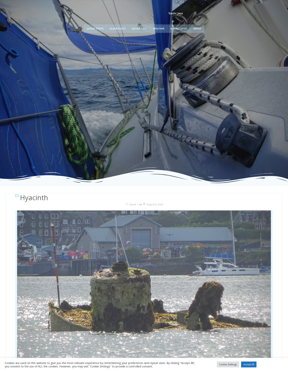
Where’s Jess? (178, 23)
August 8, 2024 (153, 204)
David (130, 204)
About (197, 23)
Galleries (139, 23)
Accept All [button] (248, 364)
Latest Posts (95, 23)
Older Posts (117, 23)
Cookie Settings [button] (228, 364)
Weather (158, 23)
